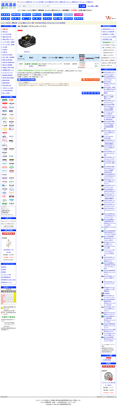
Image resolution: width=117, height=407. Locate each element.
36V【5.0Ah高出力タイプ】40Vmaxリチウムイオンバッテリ (109, 175)
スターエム (5, 123)
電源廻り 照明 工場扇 (7, 67)
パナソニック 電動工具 (86, 2)
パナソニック (11, 108)
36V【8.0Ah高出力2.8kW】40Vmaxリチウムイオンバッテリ (109, 191)
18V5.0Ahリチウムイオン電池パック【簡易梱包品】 (109, 289)
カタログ (8, 23)
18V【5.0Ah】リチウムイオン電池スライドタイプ (109, 181)
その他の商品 (107, 360)
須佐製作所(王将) (4, 137)
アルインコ (5, 172)
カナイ (12, 183)
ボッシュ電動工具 (5, 108)
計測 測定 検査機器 (7, 57)
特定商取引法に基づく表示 (8, 279)
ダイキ (12, 179)
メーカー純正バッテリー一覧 (26, 23)
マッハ (5, 112)
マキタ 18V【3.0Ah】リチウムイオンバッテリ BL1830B (50, 23)
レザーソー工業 (4, 146)
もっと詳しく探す (92, 6)
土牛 (11, 137)
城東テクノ (5, 201)
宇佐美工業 (5, 194)
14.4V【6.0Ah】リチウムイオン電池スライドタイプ (109, 147)
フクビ (12, 201)
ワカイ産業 (5, 205)
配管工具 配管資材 (6, 59)
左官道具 (4, 49)
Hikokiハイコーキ (5, 101)
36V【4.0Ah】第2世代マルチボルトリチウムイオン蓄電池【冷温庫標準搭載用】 (109, 125)
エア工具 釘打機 (6, 34)
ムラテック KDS (4, 161)
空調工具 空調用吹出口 (8, 62)
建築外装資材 (5, 82)
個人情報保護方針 (6, 277)
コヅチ (12, 150)
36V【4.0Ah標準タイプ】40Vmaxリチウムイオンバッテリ (109, 77)
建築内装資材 (5, 80)
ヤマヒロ (11, 205)
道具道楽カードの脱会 (107, 34)
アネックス (11, 112)
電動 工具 (4, 31)
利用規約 (3, 272)
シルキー (11, 142)
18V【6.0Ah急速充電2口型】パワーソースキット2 (109, 325)
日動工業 (11, 168)
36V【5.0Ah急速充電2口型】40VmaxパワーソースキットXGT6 (109, 232)
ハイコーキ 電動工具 (25, 2)
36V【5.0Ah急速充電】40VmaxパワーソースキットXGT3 (109, 338)
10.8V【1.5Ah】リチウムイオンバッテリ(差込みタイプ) (109, 259)
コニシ (5, 197)
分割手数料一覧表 (106, 39)
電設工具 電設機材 (6, 65)
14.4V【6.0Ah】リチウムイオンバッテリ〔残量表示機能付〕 (109, 141)
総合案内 (3, 267)
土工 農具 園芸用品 (7, 90)
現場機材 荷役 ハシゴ (7, 70)
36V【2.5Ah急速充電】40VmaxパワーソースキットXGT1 (109, 238)
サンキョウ (5, 179)
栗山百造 (11, 186)
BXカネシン (5, 186)
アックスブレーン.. (8, 214)
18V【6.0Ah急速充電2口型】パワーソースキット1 (109, 272)
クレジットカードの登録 (108, 36)
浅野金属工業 (11, 190)
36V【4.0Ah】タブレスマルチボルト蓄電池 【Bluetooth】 (109, 117)
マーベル (11, 130)
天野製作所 (8, 213)
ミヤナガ (11, 119)
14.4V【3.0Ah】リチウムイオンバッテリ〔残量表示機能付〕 (109, 196)
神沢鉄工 (11, 123)
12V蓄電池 (107, 293)
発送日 (31, 65)
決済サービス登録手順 (107, 31)
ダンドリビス (11, 197)
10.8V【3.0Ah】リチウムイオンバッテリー (109, 283)
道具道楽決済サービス (107, 29)
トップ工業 (5, 130)
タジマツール (5, 157)
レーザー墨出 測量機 (7, 42)
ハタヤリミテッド (5, 168)
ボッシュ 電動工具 (72, 2)
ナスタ (12, 194)
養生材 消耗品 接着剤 (7, 77)
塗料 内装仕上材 (6, 85)
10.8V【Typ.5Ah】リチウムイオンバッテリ (109, 209)
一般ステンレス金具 (7, 88)
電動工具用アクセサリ (7, 39)
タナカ (5, 183)
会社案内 (3, 269)
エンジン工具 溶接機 (7, 44)
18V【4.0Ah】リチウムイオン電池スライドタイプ (109, 132)
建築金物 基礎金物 (6, 75)
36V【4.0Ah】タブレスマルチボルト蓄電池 (109, 162)
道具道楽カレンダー (6, 282)
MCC (4, 134)
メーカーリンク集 (6, 274)
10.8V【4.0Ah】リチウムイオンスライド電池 (109, 153)
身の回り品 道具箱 (6, 54)
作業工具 (4, 52)
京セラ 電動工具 (60, 2)
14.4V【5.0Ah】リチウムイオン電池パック (109, 277)
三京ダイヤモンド (5, 119)
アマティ (8, 207)
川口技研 (4, 190)
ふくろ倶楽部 (5, 150)
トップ (2, 23)
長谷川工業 (11, 172)
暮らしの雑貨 (5, 93)
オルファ (11, 161)
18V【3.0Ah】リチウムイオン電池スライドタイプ (109, 308)
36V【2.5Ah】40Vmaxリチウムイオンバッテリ (109, 83)
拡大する (27, 50)
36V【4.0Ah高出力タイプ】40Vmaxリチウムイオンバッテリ (109, 215)
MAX (11, 101)
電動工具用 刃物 (6, 36)
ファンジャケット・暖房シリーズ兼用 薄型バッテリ (109, 96)
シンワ (12, 157)
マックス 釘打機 (38, 2)
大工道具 (4, 47)
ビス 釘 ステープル (7, 72)
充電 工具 (14, 23)
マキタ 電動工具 (49, 2)
